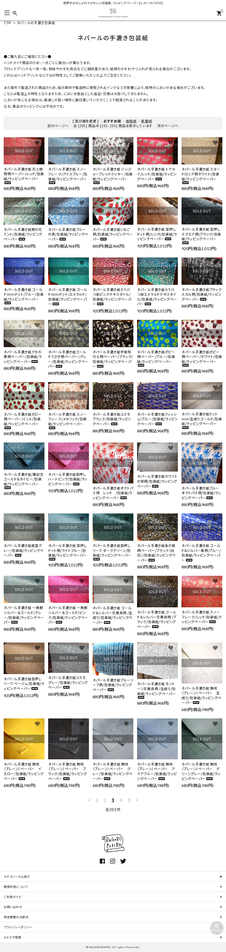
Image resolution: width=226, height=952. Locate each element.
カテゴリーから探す (17, 876)
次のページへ (168, 125)
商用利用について (16, 886)
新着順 (146, 121)
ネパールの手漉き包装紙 (36, 22)
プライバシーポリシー (18, 927)
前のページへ (58, 125)
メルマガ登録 (12, 937)
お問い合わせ (13, 907)
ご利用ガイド (12, 897)
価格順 (131, 121)
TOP (7, 22)
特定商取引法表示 (16, 917)
